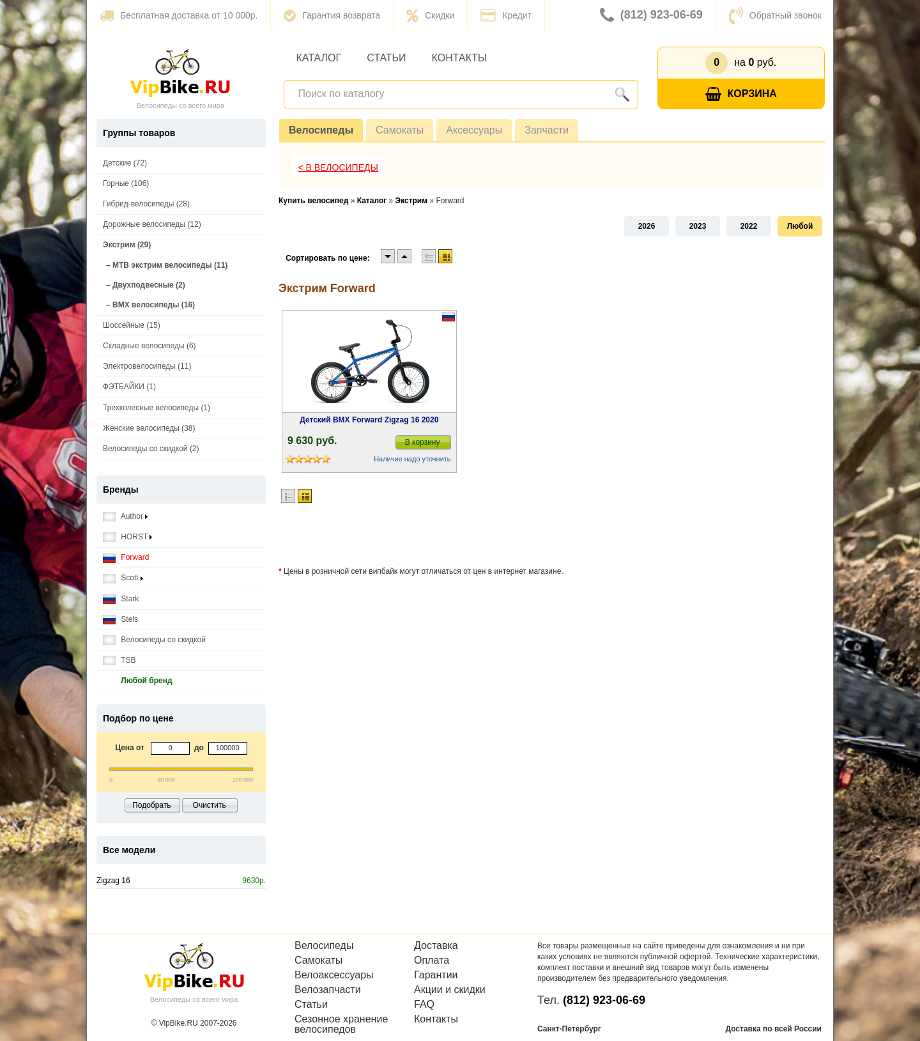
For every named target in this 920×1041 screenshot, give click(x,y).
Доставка (436, 946)
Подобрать (151, 805)
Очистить (209, 805)
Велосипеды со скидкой (154, 640)
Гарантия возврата (332, 15)
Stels (120, 619)
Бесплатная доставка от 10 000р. (178, 15)
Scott (123, 578)
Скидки (430, 15)
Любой (800, 226)
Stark (121, 599)
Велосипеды (321, 130)
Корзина (741, 94)
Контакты (459, 57)
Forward (126, 557)
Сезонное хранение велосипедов (341, 1024)
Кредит (506, 15)
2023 (698, 226)
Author (125, 516)
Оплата (431, 960)
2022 (749, 226)
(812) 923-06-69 (651, 15)
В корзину (422, 442)
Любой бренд (137, 681)
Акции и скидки (450, 990)
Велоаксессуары (334, 975)
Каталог (319, 57)
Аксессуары (474, 130)
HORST (127, 537)
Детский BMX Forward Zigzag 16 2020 (369, 419)
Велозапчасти (328, 990)
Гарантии (436, 975)
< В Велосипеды (338, 167)
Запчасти (547, 130)
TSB (119, 660)
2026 (647, 226)
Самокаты (400, 130)
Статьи (386, 57)
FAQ (424, 1004)
